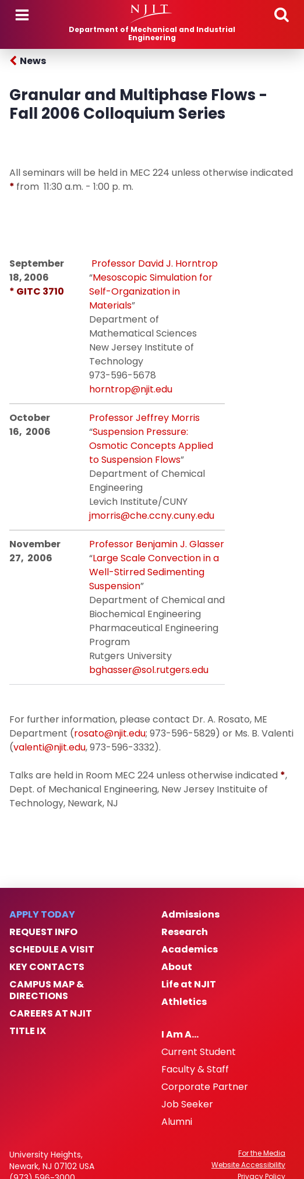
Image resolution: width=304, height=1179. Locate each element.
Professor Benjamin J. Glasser (156, 544)
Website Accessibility (248, 1165)
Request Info (43, 932)
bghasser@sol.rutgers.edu (148, 670)
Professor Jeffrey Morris (144, 417)
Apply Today (42, 914)
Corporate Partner (204, 1087)
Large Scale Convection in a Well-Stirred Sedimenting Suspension (154, 572)
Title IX (27, 1031)
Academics (189, 949)
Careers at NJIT (50, 1013)
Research (184, 932)
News (33, 61)
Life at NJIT (188, 984)
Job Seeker (187, 1104)
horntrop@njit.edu (130, 389)
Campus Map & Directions (46, 990)
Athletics (184, 1002)
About (176, 967)
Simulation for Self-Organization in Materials (151, 291)
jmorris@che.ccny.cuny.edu (151, 515)
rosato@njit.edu (110, 733)
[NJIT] (151, 14)
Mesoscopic (120, 277)
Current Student (198, 1052)
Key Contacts (46, 967)
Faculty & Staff (195, 1069)
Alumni (176, 1122)
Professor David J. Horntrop (154, 263)
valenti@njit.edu (49, 747)
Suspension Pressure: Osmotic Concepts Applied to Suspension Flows (151, 445)
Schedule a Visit (51, 949)
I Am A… (180, 1034)
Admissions (190, 914)
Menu (22, 15)
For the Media (261, 1153)
